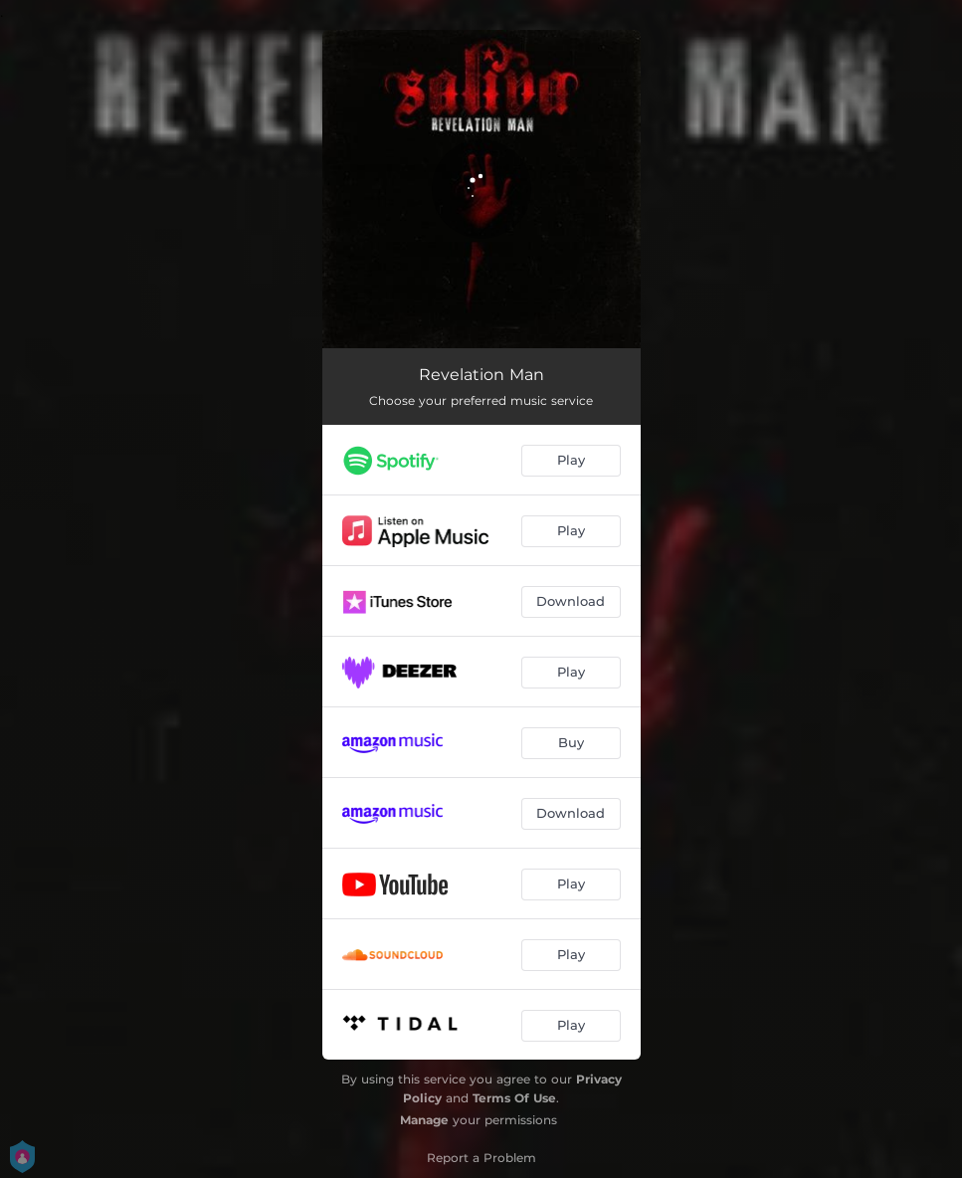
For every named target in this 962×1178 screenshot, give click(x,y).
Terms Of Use (514, 1097)
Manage (424, 1119)
